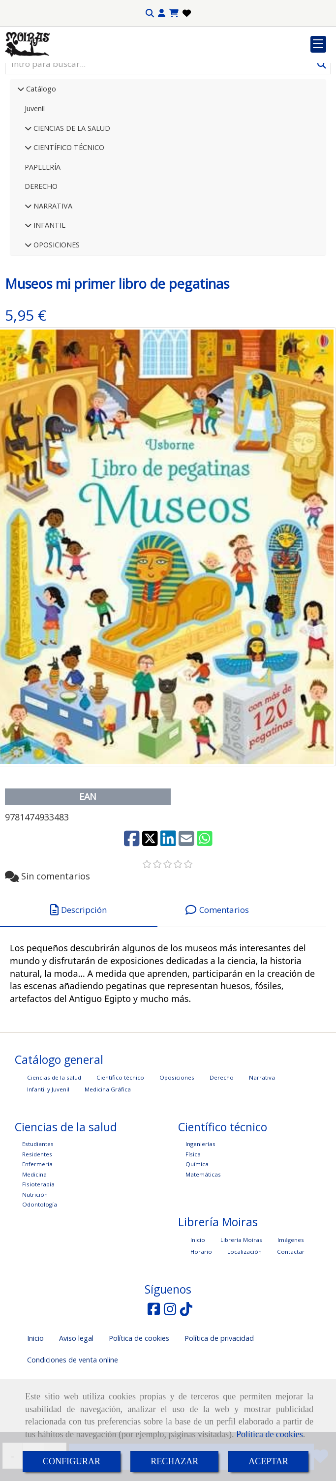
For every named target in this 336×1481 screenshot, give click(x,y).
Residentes (37, 1217)
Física (193, 1217)
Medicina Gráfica (108, 1152)
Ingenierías (200, 1206)
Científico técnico (120, 1140)
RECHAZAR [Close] (174, 1461)
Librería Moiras (241, 1302)
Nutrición (35, 1257)
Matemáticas (203, 1237)
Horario (201, 1314)
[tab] (78, 973)
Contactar (291, 1314)
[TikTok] (186, 1374)
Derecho (222, 1140)
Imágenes (290, 1302)
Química (197, 1227)
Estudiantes (38, 1206)
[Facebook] (154, 1374)
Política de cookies (269, 1434)
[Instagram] (170, 1374)
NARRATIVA (51, 268)
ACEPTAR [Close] (268, 1461)
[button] (161, 13)
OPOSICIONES (55, 307)
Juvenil (35, 171)
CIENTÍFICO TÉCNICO (67, 210)
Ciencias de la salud (54, 1140)
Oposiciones (176, 1140)
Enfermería (37, 1227)
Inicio (197, 1302)
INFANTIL (48, 288)
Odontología (39, 1267)
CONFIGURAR (71, 1461)
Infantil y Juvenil (48, 1152)
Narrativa (262, 1140)
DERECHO (41, 249)
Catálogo (40, 151)
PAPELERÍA (43, 230)
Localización (244, 1314)
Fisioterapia (38, 1247)
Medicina (34, 1237)
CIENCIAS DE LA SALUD (70, 191)
